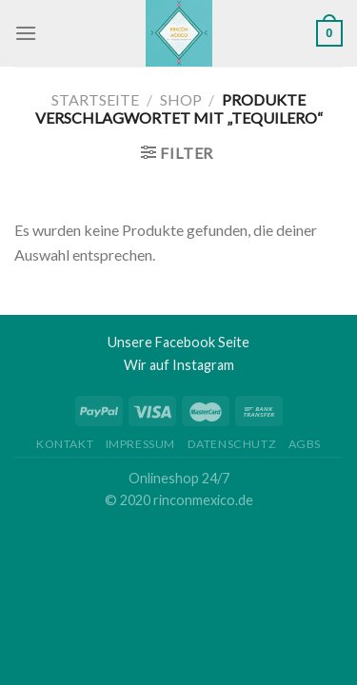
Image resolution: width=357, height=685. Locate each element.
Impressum (141, 444)
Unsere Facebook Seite (178, 342)
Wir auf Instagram (179, 365)
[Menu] (25, 33)
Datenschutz (232, 444)
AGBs (304, 444)
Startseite (95, 99)
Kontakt (64, 444)
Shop (181, 99)
